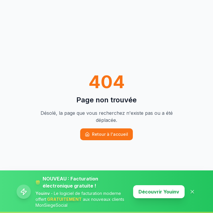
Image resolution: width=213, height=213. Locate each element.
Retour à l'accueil (106, 134)
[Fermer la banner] (192, 192)
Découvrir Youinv (158, 192)
